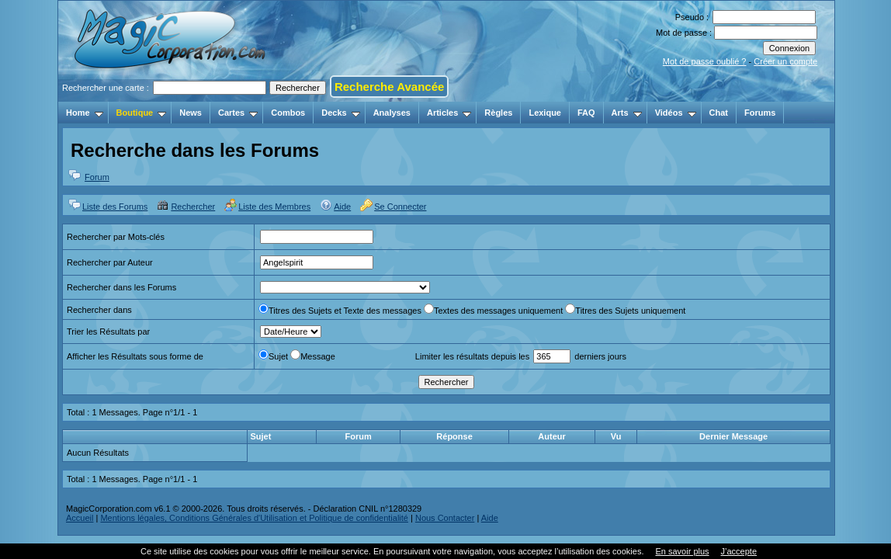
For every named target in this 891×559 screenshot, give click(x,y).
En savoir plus (682, 551)
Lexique (545, 112)
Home (84, 112)
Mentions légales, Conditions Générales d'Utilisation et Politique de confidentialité (254, 518)
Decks (340, 112)
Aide (342, 206)
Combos (288, 112)
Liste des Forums (114, 206)
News (190, 112)
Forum (97, 177)
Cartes (238, 112)
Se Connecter (400, 206)
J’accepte (739, 551)
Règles (498, 112)
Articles (449, 112)
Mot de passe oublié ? (705, 61)
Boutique (141, 112)
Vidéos (675, 112)
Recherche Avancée (389, 86)
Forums (759, 112)
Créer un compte (785, 61)
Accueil (79, 518)
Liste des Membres (274, 206)
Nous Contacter (444, 518)
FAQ (586, 112)
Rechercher (193, 206)
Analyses (392, 112)
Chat (718, 112)
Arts (627, 112)
